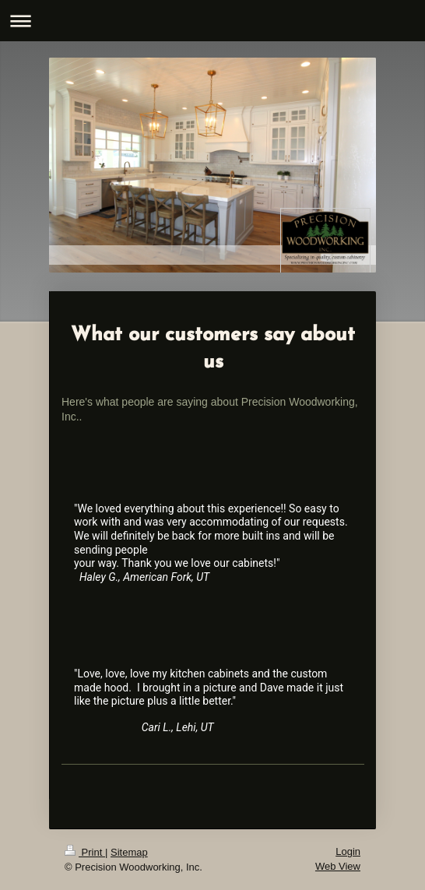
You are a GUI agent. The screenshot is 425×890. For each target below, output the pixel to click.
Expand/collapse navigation (212, 20)
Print (85, 852)
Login (347, 851)
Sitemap (129, 852)
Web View (337, 866)
